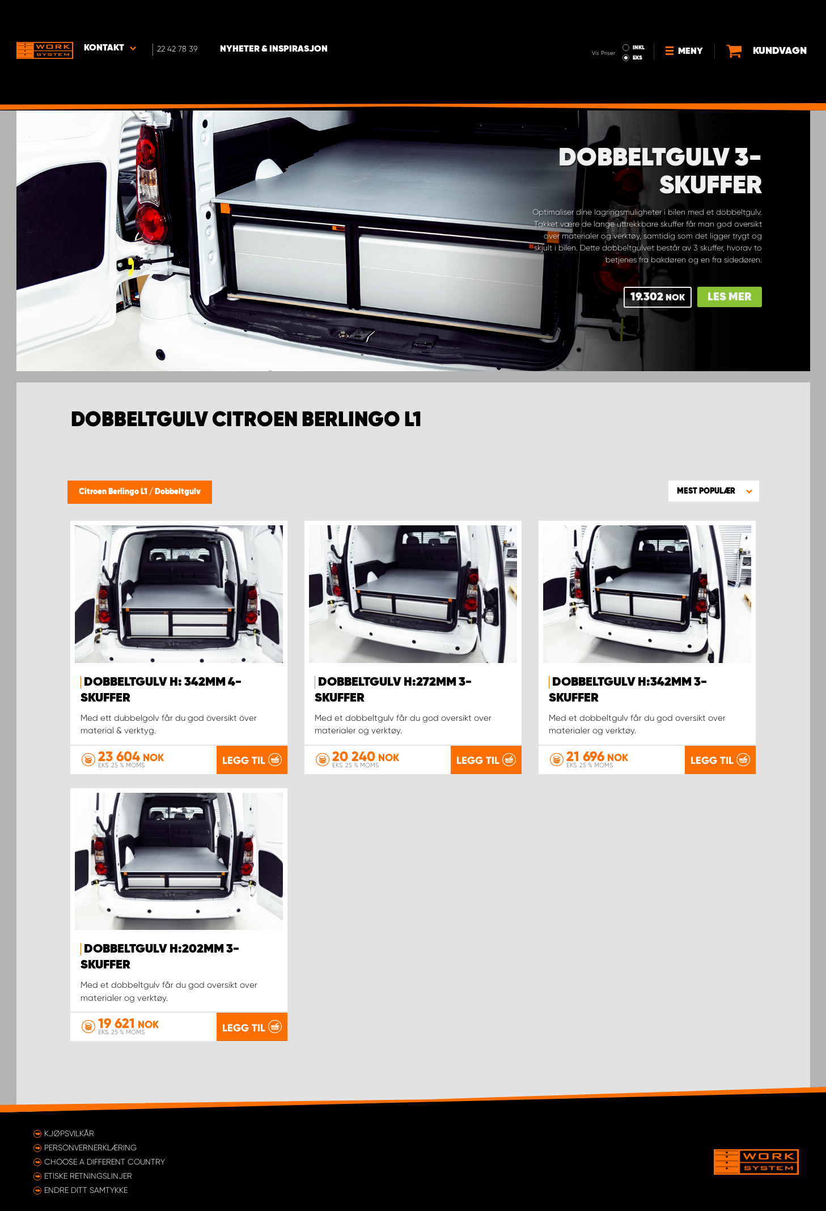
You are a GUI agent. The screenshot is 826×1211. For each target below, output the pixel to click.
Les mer (730, 297)
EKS (591, 26)
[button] (713, 491)
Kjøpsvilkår (69, 1132)
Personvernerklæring (90, 1146)
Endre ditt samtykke (86, 1189)
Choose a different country (104, 1161)
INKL (592, 16)
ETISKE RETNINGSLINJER (88, 1175)
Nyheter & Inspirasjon (275, 17)
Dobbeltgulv (178, 492)
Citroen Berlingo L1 (114, 492)
